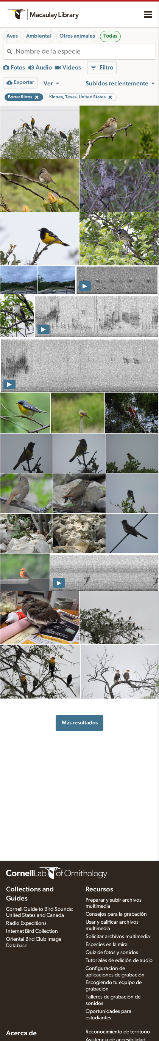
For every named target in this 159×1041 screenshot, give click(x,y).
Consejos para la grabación (116, 914)
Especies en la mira (107, 944)
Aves (12, 36)
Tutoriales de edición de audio (119, 960)
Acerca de (21, 1033)
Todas (110, 36)
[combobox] (86, 51)
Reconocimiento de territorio (118, 1032)
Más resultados (80, 723)
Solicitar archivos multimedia (118, 936)
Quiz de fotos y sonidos (112, 952)
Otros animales (77, 36)
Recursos (99, 889)
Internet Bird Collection (32, 931)
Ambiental (38, 36)
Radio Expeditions (26, 923)
